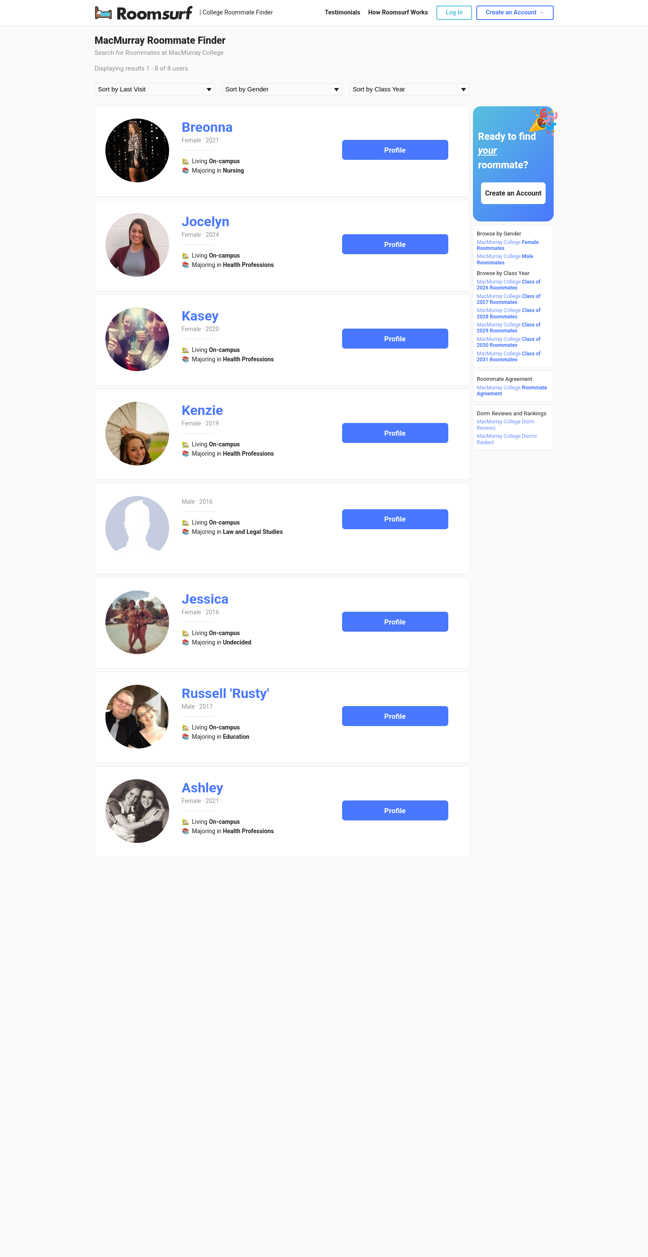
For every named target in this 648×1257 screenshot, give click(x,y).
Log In (454, 12)
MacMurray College (508, 245)
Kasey (200, 316)
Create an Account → (515, 12)
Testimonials (342, 12)
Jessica (205, 599)
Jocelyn (205, 221)
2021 (212, 140)
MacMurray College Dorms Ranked (507, 439)
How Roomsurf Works (398, 12)
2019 (212, 423)
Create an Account (513, 193)
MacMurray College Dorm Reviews (506, 425)
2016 (205, 501)
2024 (212, 234)
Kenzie (202, 410)
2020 (212, 329)
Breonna (207, 127)
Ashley (203, 788)
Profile (395, 150)
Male (188, 501)
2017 (205, 706)
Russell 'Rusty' (225, 693)
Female (191, 140)
